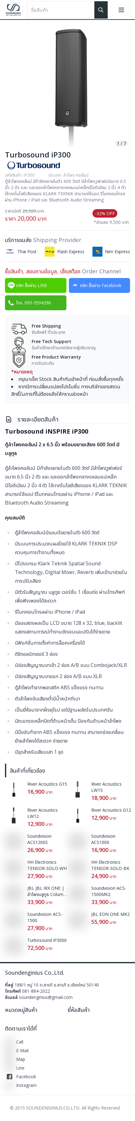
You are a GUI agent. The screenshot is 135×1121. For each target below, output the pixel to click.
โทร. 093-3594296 (28, 303)
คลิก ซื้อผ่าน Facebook (95, 285)
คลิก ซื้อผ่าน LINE (26, 285)
